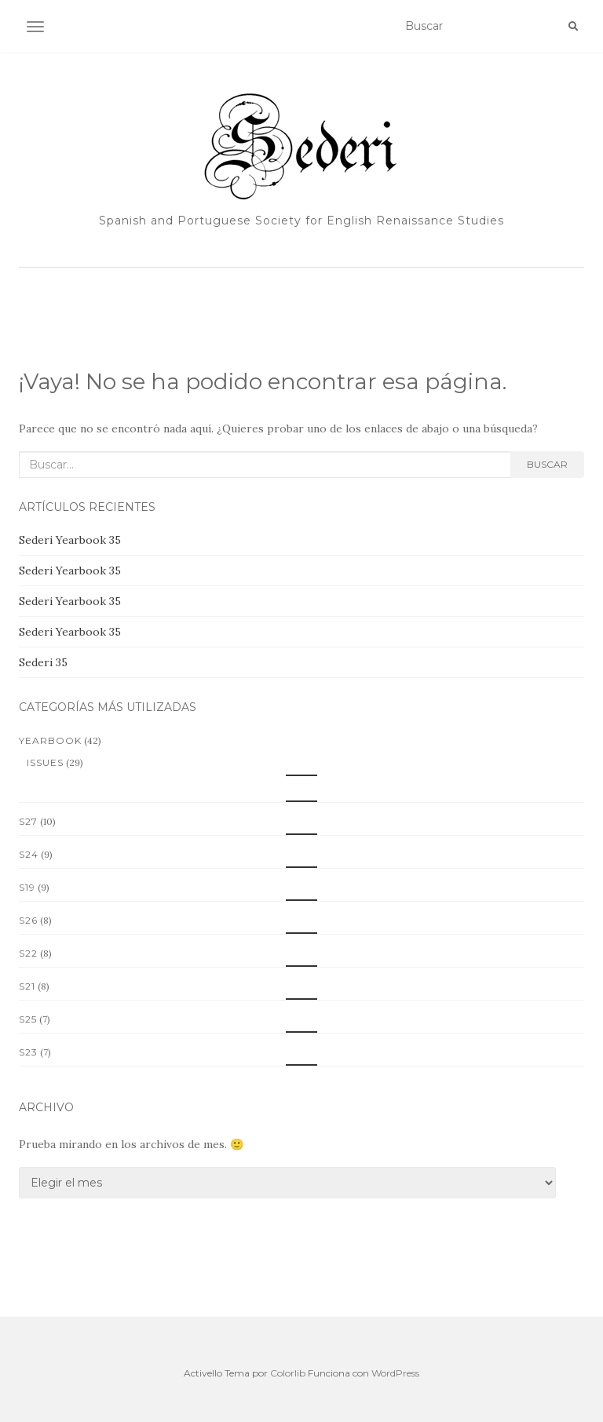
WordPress (395, 1373)
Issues (45, 762)
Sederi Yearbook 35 (70, 540)
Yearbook (50, 740)
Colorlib (287, 1373)
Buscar (547, 464)
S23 (28, 1052)
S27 (28, 821)
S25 (28, 1019)
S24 (28, 854)
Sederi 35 (43, 662)
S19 (27, 887)
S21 (27, 986)
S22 (28, 953)
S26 (28, 920)
